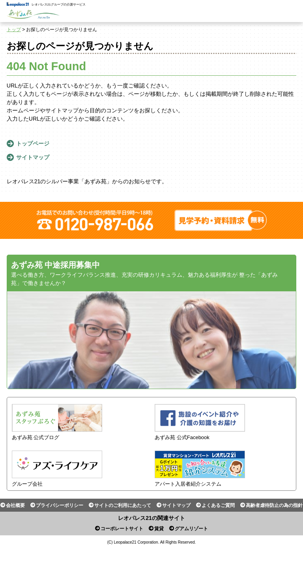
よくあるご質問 (218, 505)
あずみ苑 (33, 14)
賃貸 (159, 528)
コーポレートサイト (122, 528)
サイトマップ (32, 157)
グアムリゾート (191, 528)
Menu (292, 11)
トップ (14, 29)
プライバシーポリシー (59, 505)
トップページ (32, 143)
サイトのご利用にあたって (122, 505)
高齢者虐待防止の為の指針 (274, 505)
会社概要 (15, 505)
